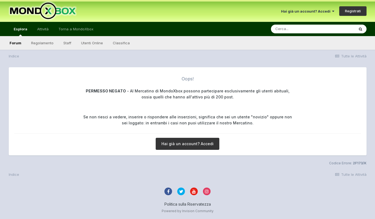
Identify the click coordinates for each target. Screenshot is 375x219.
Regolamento (42, 43)
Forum (15, 43)
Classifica (121, 43)
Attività (43, 29)
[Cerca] (300, 29)
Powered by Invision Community (188, 211)
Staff (67, 43)
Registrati (353, 11)
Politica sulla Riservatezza (187, 204)
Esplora (20, 31)
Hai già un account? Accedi (307, 11)
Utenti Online (92, 43)
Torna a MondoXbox (75, 29)
